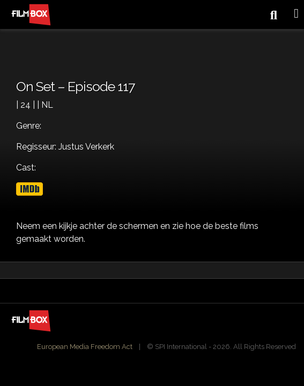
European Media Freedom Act (84, 347)
